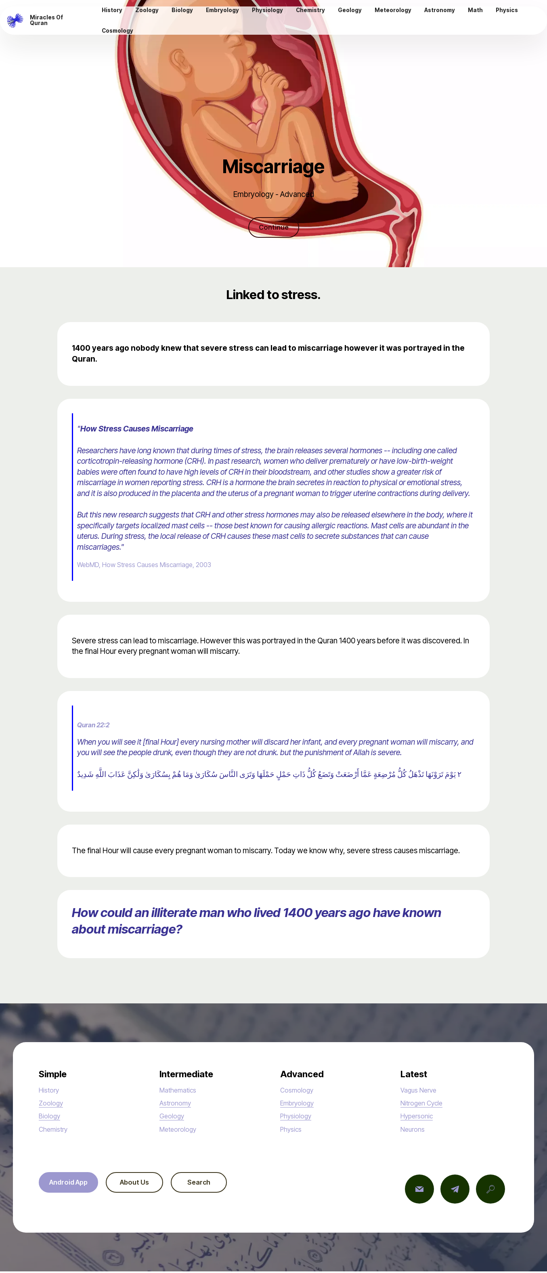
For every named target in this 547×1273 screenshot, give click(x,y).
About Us (145, 1184)
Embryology (300, 1104)
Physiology (298, 1117)
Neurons (414, 1130)
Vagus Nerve (421, 1091)
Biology (51, 1117)
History (51, 1091)
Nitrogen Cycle (425, 1104)
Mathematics (181, 1091)
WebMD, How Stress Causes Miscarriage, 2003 (156, 565)
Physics (293, 1130)
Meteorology (181, 1130)
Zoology (53, 1104)
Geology (173, 1117)
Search (216, 1184)
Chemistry (56, 1130)
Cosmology (299, 1091)
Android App (72, 1184)
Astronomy (177, 1104)
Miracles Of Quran (55, 21)
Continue (273, 227)
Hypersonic (419, 1117)
